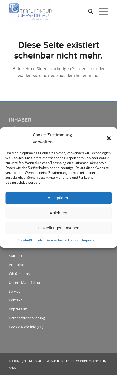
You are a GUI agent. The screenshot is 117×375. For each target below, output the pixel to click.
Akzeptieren (58, 197)
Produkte (16, 264)
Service (14, 291)
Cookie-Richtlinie (30, 240)
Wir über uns (19, 273)
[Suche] (87, 11)
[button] (109, 138)
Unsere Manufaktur (25, 282)
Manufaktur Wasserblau (46, 361)
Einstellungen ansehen (58, 228)
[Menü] (100, 11)
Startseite (16, 255)
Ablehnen (58, 212)
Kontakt (15, 300)
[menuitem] (87, 11)
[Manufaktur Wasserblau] (48, 11)
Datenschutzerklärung (62, 240)
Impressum (90, 240)
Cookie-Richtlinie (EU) (26, 326)
